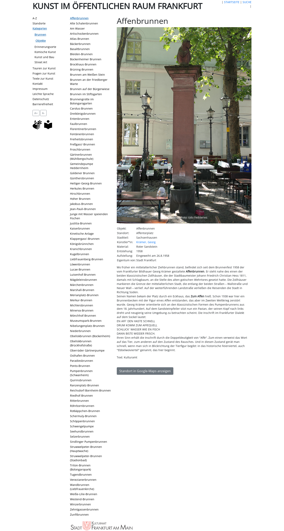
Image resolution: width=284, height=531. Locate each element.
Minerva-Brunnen (81, 310)
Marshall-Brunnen (82, 290)
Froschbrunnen (80, 149)
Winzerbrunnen (80, 504)
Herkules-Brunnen (82, 188)
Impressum (40, 89)
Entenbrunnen (79, 119)
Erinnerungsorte (45, 47)
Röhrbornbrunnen (82, 406)
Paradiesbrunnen (81, 361)
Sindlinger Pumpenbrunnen (88, 442)
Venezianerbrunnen (83, 480)
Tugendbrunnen (81, 474)
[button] (127, 125)
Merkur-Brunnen (81, 300)
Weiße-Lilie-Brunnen (83, 494)
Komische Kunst (45, 52)
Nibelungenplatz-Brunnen (87, 326)
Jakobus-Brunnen (81, 204)
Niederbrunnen (80, 331)
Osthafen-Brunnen (82, 355)
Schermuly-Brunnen (83, 416)
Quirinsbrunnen (81, 380)
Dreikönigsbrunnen (83, 113)
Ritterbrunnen (79, 401)
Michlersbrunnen (81, 305)
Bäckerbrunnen (80, 44)
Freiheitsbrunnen (81, 139)
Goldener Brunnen (82, 173)
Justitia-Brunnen (81, 223)
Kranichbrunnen (81, 249)
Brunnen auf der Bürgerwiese (89, 89)
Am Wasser (77, 28)
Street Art (41, 62)
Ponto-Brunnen (80, 366)
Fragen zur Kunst (44, 73)
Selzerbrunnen (80, 436)
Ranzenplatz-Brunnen (84, 385)
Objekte (41, 41)
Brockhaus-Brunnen (83, 64)
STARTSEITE (231, 2)
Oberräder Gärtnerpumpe (87, 350)
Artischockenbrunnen (84, 33)
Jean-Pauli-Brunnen (83, 209)
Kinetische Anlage (82, 233)
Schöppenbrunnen (82, 421)
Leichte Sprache (43, 94)
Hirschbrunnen (80, 193)
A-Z (35, 18)
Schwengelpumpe (82, 426)
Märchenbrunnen (81, 285)
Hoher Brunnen (80, 199)
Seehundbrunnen (81, 431)
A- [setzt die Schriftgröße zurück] (43, 113)
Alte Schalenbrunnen (84, 23)
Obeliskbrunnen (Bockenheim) (90, 336)
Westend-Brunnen (82, 499)
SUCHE (247, 2)
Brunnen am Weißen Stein (87, 74)
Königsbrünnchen (82, 244)
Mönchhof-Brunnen (83, 315)
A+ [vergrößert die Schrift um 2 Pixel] (36, 113)
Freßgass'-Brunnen (82, 144)
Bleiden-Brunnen (81, 54)
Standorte (39, 23)
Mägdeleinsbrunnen (83, 280)
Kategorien (40, 28)
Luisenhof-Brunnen (83, 274)
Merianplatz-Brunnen (84, 295)
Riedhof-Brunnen (81, 395)
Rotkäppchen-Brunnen (85, 411)
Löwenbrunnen (80, 264)
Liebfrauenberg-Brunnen (86, 259)
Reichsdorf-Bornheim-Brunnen (90, 390)
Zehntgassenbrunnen (84, 509)
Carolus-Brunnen (81, 108)
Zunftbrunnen (79, 514)
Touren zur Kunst (44, 68)
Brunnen (40, 34)
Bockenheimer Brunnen (85, 59)
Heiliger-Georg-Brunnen (86, 183)
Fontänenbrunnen (82, 134)
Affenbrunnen (79, 18)
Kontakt (38, 84)
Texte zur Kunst (43, 78)
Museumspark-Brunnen (86, 321)
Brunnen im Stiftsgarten (86, 94)
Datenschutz (41, 99)
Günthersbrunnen (82, 178)
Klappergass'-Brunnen (85, 239)
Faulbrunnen (78, 124)
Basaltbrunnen (80, 49)
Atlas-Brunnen (79, 39)
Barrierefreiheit (43, 104)
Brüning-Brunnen (81, 69)
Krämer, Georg (146, 242)
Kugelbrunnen (79, 254)
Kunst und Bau (44, 57)
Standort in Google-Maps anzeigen (145, 371)
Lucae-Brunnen (80, 269)
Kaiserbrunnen (80, 228)
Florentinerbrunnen (83, 129)
